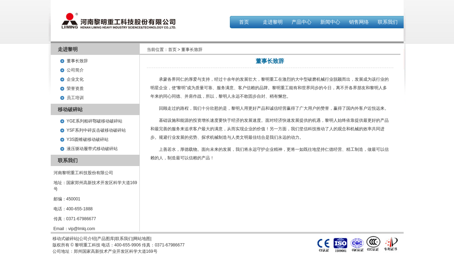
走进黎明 (273, 22)
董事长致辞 (77, 60)
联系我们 (388, 22)
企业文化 (75, 79)
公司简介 (75, 70)
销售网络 (359, 22)
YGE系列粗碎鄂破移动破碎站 (94, 121)
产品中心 (301, 22)
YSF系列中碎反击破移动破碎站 (96, 130)
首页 (244, 22)
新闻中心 (330, 22)
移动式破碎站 (65, 238)
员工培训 (75, 97)
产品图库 (105, 238)
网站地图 (141, 238)
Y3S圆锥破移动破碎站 (88, 139)
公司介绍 (87, 238)
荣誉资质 (75, 88)
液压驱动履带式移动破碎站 (92, 148)
